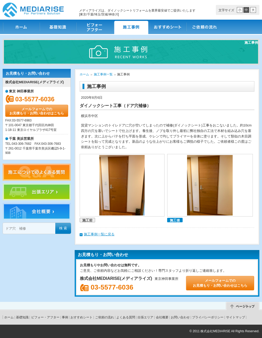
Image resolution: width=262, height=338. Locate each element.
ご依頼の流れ (204, 27)
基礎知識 (57, 27)
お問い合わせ (180, 317)
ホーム (21, 27)
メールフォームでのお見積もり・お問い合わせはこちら (36, 111)
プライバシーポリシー (207, 317)
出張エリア (145, 317)
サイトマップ (235, 317)
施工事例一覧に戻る (99, 234)
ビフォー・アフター (94, 27)
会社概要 (162, 317)
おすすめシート (167, 27)
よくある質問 (125, 317)
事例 (65, 317)
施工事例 (131, 27)
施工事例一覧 (103, 74)
